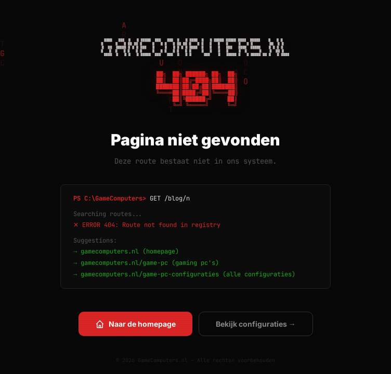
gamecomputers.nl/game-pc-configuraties (150, 274)
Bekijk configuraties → (256, 323)
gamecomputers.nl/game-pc (124, 263)
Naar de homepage (135, 324)
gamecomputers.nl (110, 251)
